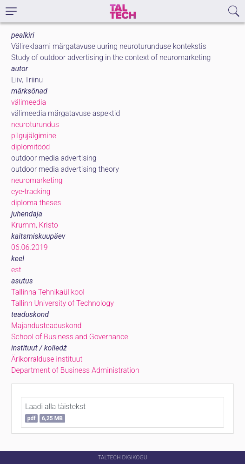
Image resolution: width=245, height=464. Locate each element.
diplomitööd (30, 146)
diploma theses (36, 202)
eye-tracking (31, 191)
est (16, 269)
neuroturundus (35, 124)
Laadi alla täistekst (55, 412)
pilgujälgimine (33, 135)
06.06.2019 (29, 247)
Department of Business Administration (75, 370)
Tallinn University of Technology (62, 303)
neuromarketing (37, 180)
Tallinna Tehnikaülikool (48, 292)
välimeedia (28, 102)
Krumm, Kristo (34, 225)
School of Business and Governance (69, 336)
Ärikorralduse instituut (46, 359)
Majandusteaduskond (46, 325)
